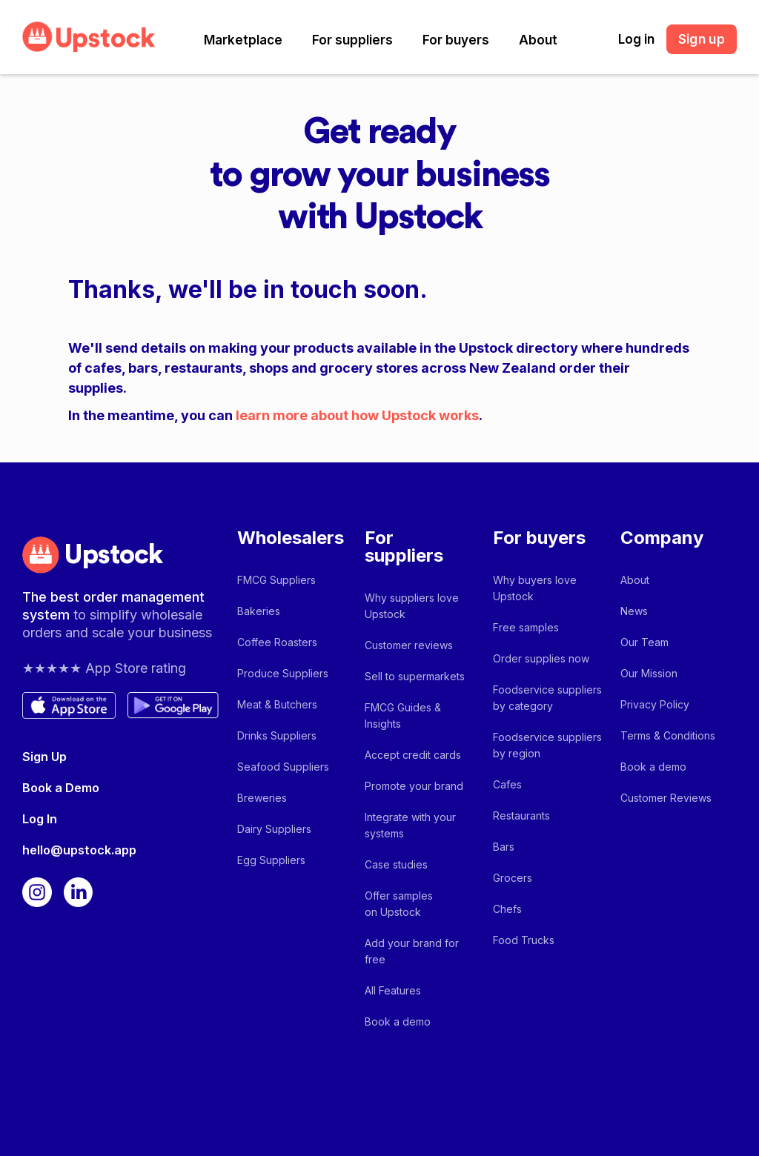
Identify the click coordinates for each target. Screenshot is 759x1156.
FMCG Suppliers (276, 580)
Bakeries (258, 611)
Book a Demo (60, 787)
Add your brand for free (412, 951)
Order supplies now (541, 658)
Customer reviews (409, 645)
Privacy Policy (654, 704)
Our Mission (648, 673)
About (538, 40)
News (634, 611)
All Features (393, 990)
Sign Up (44, 756)
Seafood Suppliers (283, 766)
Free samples (526, 627)
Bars (503, 846)
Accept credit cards (413, 754)
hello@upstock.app (79, 850)
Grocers (512, 877)
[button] (243, 40)
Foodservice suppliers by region (547, 745)
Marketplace (243, 40)
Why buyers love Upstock (535, 588)
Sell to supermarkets (415, 676)
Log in (636, 39)
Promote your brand (414, 786)
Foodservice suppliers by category (547, 697)
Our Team (644, 642)
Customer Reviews (666, 797)
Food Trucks (523, 940)
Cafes (507, 784)
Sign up (701, 39)
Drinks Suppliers (276, 735)
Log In (39, 818)
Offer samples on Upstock (399, 903)
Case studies (396, 864)
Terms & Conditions (667, 735)
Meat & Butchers (277, 704)
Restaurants (521, 815)
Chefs (507, 909)
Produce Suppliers (282, 673)
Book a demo (398, 1021)
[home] (89, 36)
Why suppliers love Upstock (412, 605)
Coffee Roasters (277, 642)
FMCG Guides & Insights (403, 715)
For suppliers (352, 40)
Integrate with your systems (410, 825)
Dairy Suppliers (274, 829)
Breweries (262, 797)
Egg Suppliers (271, 860)
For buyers (455, 40)
